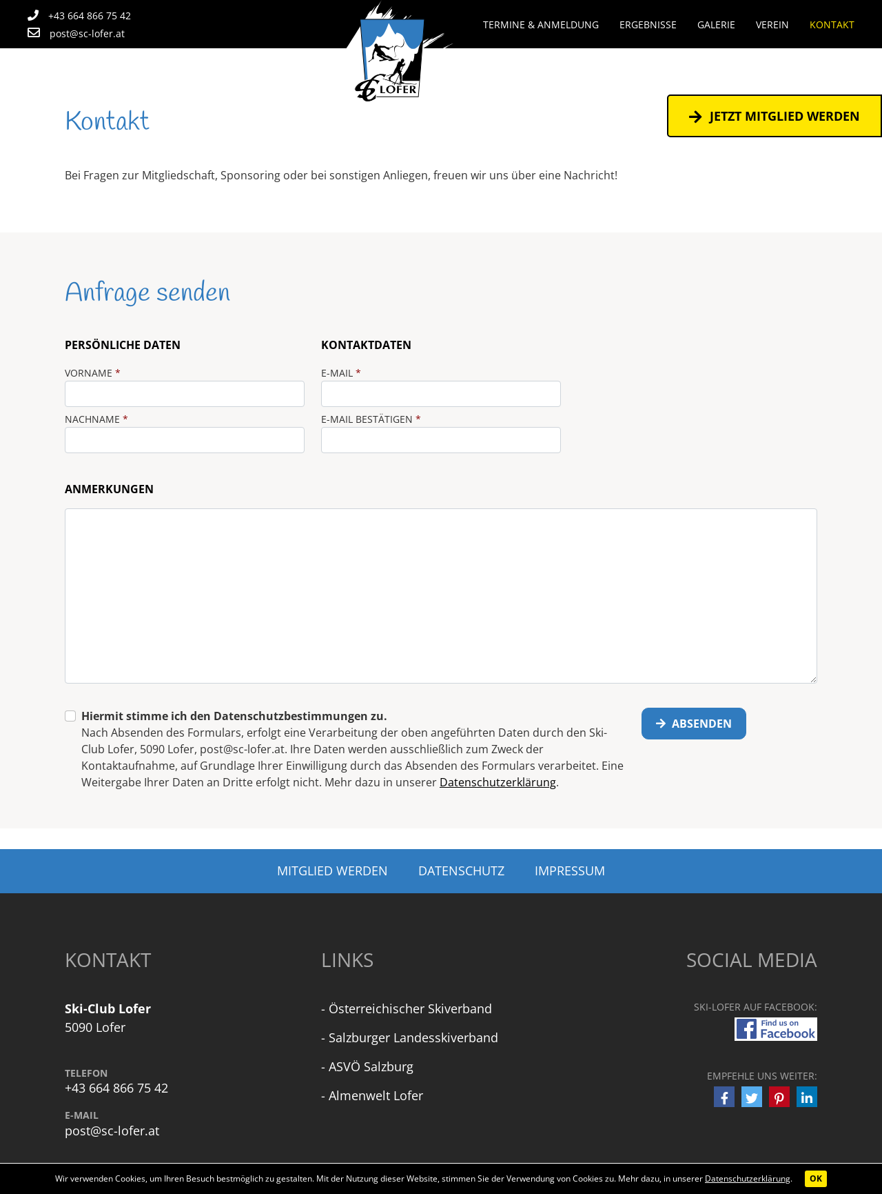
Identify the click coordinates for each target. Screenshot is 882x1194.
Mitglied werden (332, 870)
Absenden (694, 723)
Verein (772, 24)
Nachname (96, 419)
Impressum (570, 870)
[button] (724, 1096)
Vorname (93, 372)
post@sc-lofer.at (112, 1131)
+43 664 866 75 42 (116, 1088)
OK (816, 1178)
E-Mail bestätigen (371, 419)
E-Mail (341, 372)
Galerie (716, 24)
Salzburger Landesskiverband (413, 1037)
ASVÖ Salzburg (371, 1066)
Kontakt (832, 24)
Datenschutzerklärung (747, 1178)
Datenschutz (461, 870)
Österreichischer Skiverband (410, 1008)
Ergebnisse (648, 24)
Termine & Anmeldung (541, 24)
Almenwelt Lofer (376, 1095)
